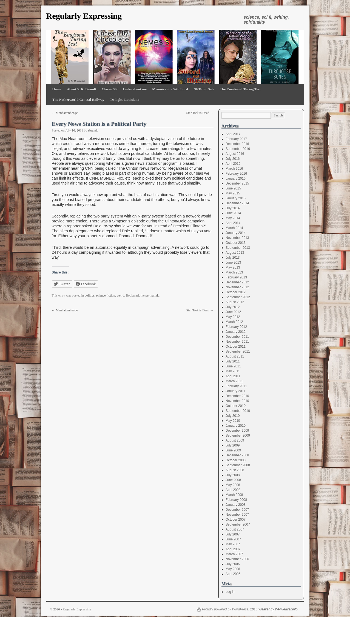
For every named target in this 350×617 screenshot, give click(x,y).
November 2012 (237, 287)
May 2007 (233, 544)
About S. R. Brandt (81, 89)
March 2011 (234, 381)
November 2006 (237, 559)
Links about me (135, 89)
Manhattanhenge (65, 113)
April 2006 (233, 574)
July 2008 (233, 475)
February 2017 (236, 139)
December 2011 (237, 337)
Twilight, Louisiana (124, 99)
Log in (230, 592)
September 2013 (238, 248)
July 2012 (233, 307)
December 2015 (237, 183)
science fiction (105, 295)
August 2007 (235, 529)
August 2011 (235, 356)
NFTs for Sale (204, 89)
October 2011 (236, 346)
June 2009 (233, 450)
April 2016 (233, 164)
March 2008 (234, 495)
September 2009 (238, 435)
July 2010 (233, 416)
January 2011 (236, 391)
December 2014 (237, 203)
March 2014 (234, 228)
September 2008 (238, 465)
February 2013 (236, 277)
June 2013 (233, 262)
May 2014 (233, 218)
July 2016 (233, 159)
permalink (152, 295)
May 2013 (233, 267)
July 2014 (233, 208)
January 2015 (236, 198)
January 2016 (236, 178)
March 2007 (234, 554)
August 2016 (235, 154)
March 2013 (234, 272)
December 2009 (237, 430)
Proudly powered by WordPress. (225, 609)
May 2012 (233, 317)
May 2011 (233, 371)
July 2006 (233, 564)
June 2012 (233, 312)
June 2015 (233, 188)
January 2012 (236, 332)
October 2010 (236, 406)
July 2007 (233, 534)
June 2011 (233, 366)
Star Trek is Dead (200, 113)
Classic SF (109, 89)
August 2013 (235, 253)
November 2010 (237, 401)
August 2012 (235, 302)
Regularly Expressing (84, 15)
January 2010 (236, 426)
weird (120, 295)
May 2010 (233, 421)
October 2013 (236, 243)
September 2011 (238, 351)
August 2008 (235, 470)
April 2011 (233, 376)
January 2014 (236, 233)
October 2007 (236, 519)
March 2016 (234, 169)
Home (56, 89)
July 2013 (233, 257)
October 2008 (236, 460)
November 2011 (237, 342)
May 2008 (233, 485)
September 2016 (238, 149)
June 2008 (233, 480)
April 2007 (233, 549)
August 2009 (235, 440)
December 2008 (237, 455)
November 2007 (237, 515)
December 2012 (237, 282)
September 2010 (238, 411)
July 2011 (233, 361)
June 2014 (233, 213)
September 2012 (238, 297)
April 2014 (233, 223)
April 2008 (233, 490)
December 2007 (237, 510)
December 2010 (237, 396)
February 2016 (236, 173)
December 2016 (237, 144)
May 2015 (233, 193)
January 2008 (236, 505)
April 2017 (233, 134)
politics (89, 295)
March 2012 (234, 322)
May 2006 (233, 569)
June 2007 (233, 539)
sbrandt (93, 130)
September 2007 (238, 524)
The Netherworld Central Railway (78, 99)
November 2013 (237, 238)
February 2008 (236, 500)
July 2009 (233, 445)
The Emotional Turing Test (240, 89)
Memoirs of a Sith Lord (170, 89)
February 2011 (236, 386)
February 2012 (236, 327)
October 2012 (236, 292)
